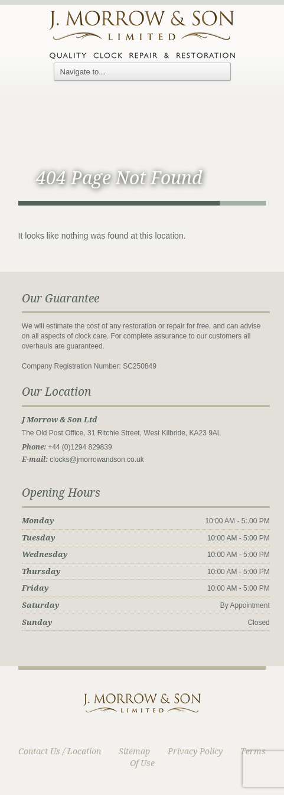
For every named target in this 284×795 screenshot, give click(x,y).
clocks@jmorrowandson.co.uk (97, 459)
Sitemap (134, 751)
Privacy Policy (195, 751)
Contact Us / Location (59, 751)
